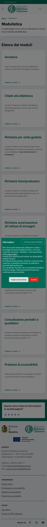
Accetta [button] (34, 279)
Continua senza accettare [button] (33, 242)
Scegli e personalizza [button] (18, 279)
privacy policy (12, 254)
